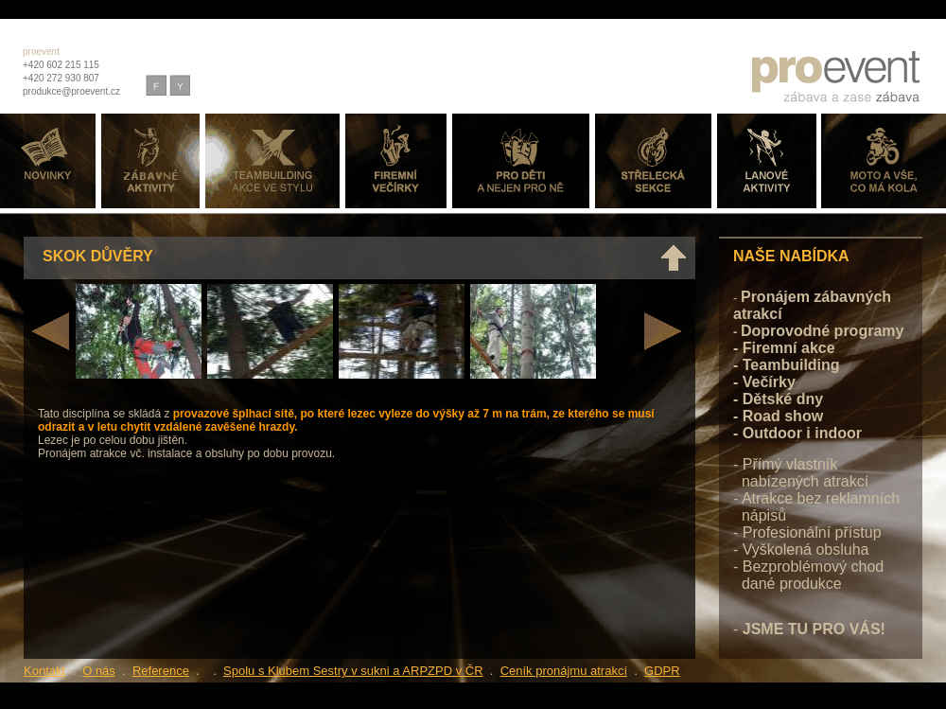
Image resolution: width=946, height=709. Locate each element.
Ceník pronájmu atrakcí (563, 671)
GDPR (662, 671)
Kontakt (44, 671)
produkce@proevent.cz (71, 91)
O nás (98, 671)
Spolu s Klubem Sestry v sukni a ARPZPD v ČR (353, 671)
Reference (160, 671)
